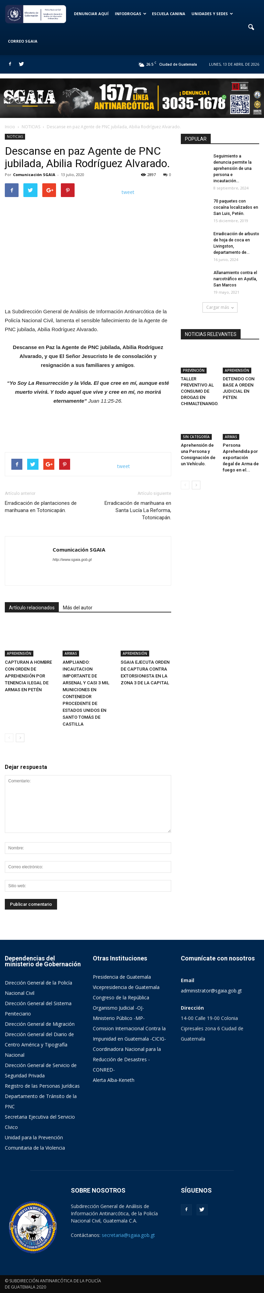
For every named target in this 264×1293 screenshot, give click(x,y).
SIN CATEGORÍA (196, 436)
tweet (128, 192)
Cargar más (220, 307)
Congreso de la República (121, 997)
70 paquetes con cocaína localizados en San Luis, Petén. (235, 207)
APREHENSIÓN (19, 653)
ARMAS (71, 653)
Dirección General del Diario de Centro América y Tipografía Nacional (39, 1044)
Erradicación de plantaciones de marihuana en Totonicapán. (41, 506)
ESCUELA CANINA (168, 13)
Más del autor (77, 607)
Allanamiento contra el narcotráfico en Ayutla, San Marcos (235, 278)
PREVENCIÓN (194, 370)
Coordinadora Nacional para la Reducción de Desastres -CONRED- (127, 1059)
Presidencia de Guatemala (122, 977)
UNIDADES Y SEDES (212, 13)
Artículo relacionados (32, 607)
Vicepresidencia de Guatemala (126, 987)
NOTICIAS (15, 136)
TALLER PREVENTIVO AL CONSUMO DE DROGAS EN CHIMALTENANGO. (200, 391)
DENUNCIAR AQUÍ (91, 13)
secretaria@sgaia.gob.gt (128, 1235)
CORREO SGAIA (22, 41)
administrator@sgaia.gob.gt (211, 990)
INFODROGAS (130, 13)
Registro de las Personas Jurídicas (42, 1086)
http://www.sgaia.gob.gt (72, 559)
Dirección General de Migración (40, 1024)
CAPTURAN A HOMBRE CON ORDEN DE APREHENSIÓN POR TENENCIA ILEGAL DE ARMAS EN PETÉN (28, 676)
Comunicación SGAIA (34, 174)
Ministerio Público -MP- (119, 1018)
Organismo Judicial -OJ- (118, 1007)
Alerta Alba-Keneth (113, 1080)
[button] (251, 27)
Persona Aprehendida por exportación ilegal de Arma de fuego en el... (241, 457)
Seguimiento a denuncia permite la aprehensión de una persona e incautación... (232, 168)
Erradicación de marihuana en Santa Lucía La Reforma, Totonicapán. (137, 510)
